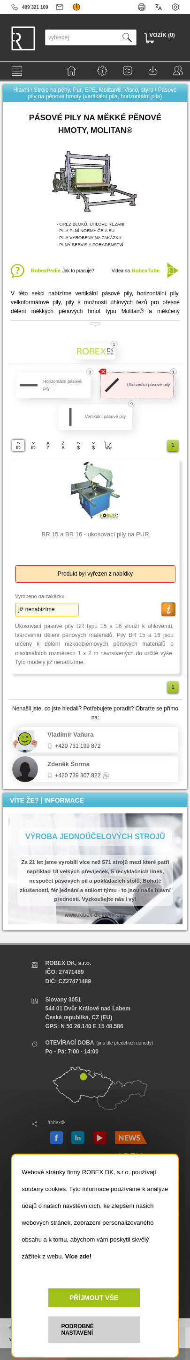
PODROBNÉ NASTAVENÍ (77, 1329)
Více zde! (78, 1256)
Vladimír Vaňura (70, 734)
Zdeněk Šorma (68, 764)
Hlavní (21, 90)
